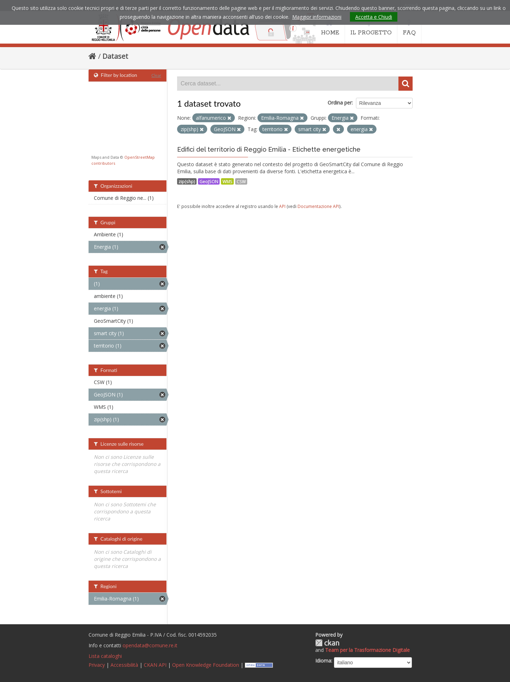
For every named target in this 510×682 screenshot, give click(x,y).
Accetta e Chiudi (373, 16)
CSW (241, 181)
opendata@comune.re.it (150, 645)
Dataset (115, 56)
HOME (330, 27)
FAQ (409, 27)
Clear (156, 75)
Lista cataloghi (105, 656)
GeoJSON (208, 181)
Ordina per (340, 102)
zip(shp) (186, 181)
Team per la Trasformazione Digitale (367, 650)
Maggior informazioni (316, 16)
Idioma (323, 660)
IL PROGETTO (371, 27)
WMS (227, 181)
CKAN (327, 643)
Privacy (97, 664)
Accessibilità (124, 664)
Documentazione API (318, 206)
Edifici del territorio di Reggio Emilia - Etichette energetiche (269, 149)
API (282, 206)
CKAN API (155, 664)
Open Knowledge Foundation (205, 664)
